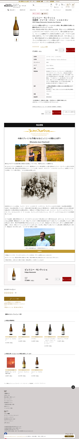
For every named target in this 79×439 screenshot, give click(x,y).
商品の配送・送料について (9, 395)
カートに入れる (68, 50)
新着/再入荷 (22, 10)
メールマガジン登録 (8, 404)
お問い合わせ (7, 418)
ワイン (47, 65)
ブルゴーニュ (54, 59)
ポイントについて (7, 396)
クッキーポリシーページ (21, 436)
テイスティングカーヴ (8, 413)
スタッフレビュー (57, 10)
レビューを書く (15, 298)
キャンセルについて (8, 398)
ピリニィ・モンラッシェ (63, 59)
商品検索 (31, 382)
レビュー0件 (44, 46)
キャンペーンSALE (44, 10)
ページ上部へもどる (73, 386)
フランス (48, 59)
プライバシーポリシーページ (10, 436)
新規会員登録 (68, 10)
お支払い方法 (7, 393)
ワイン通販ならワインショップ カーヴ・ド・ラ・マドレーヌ (9, 5)
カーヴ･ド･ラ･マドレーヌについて (11, 411)
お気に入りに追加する (66, 112)
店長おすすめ (33, 10)
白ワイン (52, 65)
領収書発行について (8, 400)
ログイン (53, 6)
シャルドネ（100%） (51, 68)
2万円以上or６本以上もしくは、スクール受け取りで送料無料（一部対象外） (49, 106)
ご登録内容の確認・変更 (9, 401)
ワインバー (73, 6)
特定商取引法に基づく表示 (9, 414)
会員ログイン (7, 403)
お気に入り (58, 6)
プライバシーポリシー (8, 416)
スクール (67, 6)
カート (63, 6)
